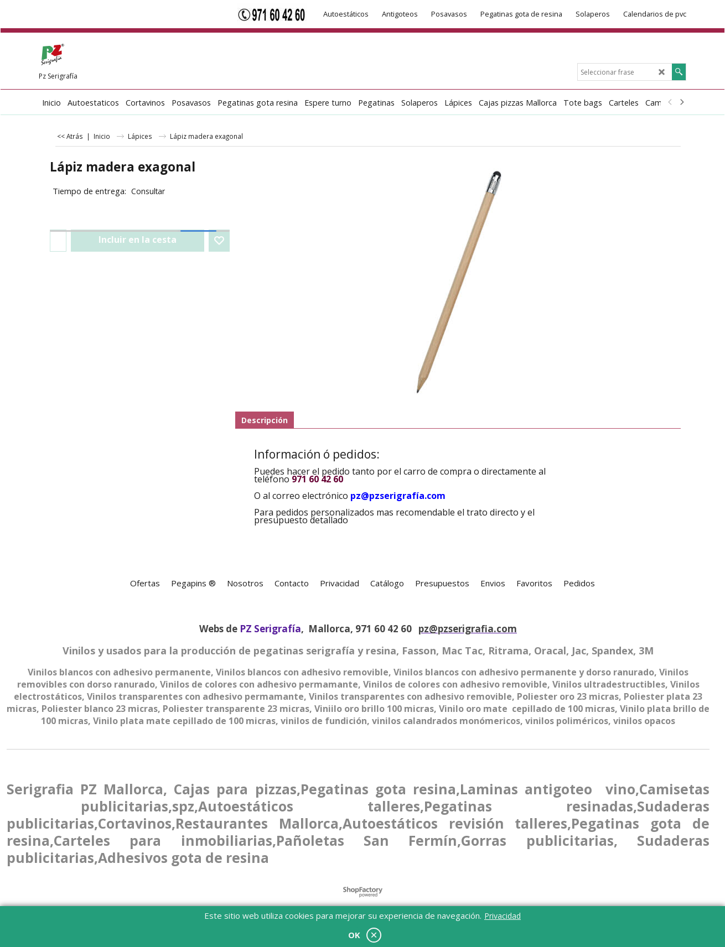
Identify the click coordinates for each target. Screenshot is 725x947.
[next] (681, 102)
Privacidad (502, 915)
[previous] (670, 102)
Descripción (264, 420)
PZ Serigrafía (270, 628)
